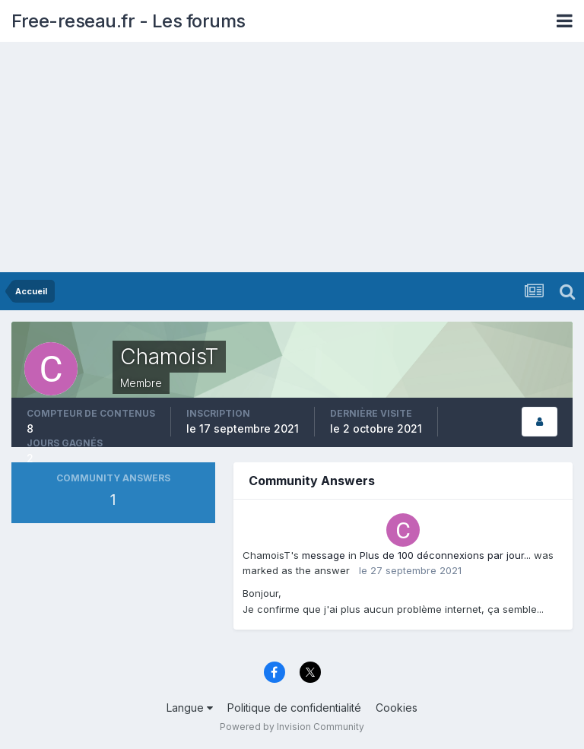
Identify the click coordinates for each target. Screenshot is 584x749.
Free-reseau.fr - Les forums (128, 21)
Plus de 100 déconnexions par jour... (445, 555)
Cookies (396, 707)
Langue (190, 707)
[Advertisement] (292, 158)
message (323, 555)
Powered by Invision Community (292, 726)
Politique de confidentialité (294, 707)
